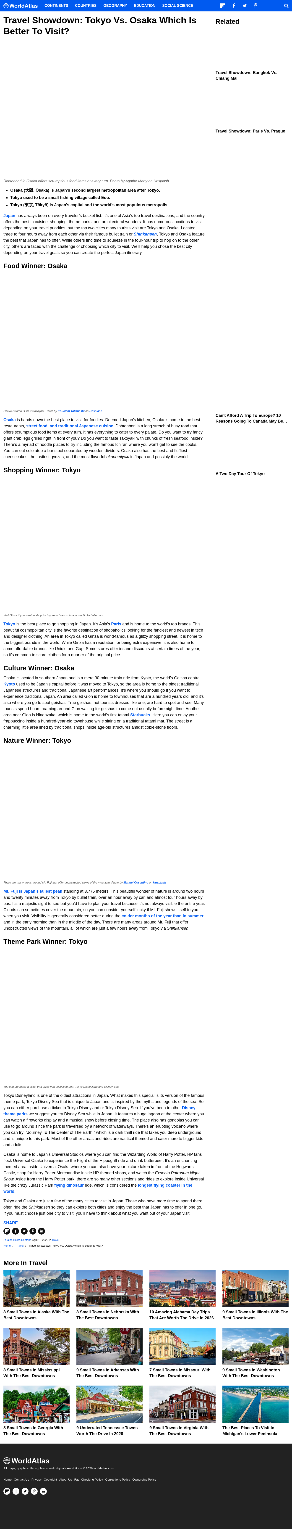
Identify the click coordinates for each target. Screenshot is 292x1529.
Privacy (36, 1479)
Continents (56, 6)
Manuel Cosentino (135, 882)
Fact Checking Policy (88, 1479)
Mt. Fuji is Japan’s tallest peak (33, 891)
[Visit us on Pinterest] (34, 1491)
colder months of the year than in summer (162, 916)
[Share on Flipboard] (6, 1231)
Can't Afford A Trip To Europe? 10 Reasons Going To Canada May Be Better (249, 421)
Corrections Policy (117, 1479)
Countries (85, 6)
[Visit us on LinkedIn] (43, 1491)
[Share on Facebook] (15, 1231)
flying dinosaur (69, 1185)
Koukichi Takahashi (71, 411)
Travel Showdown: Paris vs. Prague (250, 131)
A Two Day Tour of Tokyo (240, 473)
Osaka (9, 420)
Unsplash (95, 411)
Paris (116, 624)
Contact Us (21, 1479)
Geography (115, 6)
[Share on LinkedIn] (41, 1231)
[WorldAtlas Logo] (22, 5)
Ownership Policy (144, 1479)
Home (7, 1479)
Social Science (177, 6)
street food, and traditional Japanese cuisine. (70, 426)
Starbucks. (140, 715)
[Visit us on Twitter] (25, 1491)
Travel (55, 1240)
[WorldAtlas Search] (286, 5)
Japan (9, 215)
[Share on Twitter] (24, 1231)
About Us (65, 1479)
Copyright (50, 1479)
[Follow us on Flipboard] (6, 1491)
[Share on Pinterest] (32, 1231)
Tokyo (9, 624)
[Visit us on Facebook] (16, 1491)
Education (144, 6)
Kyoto (9, 684)
